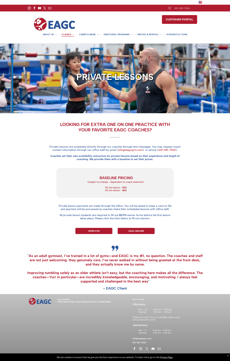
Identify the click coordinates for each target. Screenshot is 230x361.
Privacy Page (166, 357)
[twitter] (44, 8)
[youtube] (39, 8)
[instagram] (29, 8)
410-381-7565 (182, 8)
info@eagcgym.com (141, 338)
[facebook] (34, 8)
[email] (50, 8)
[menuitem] (50, 35)
